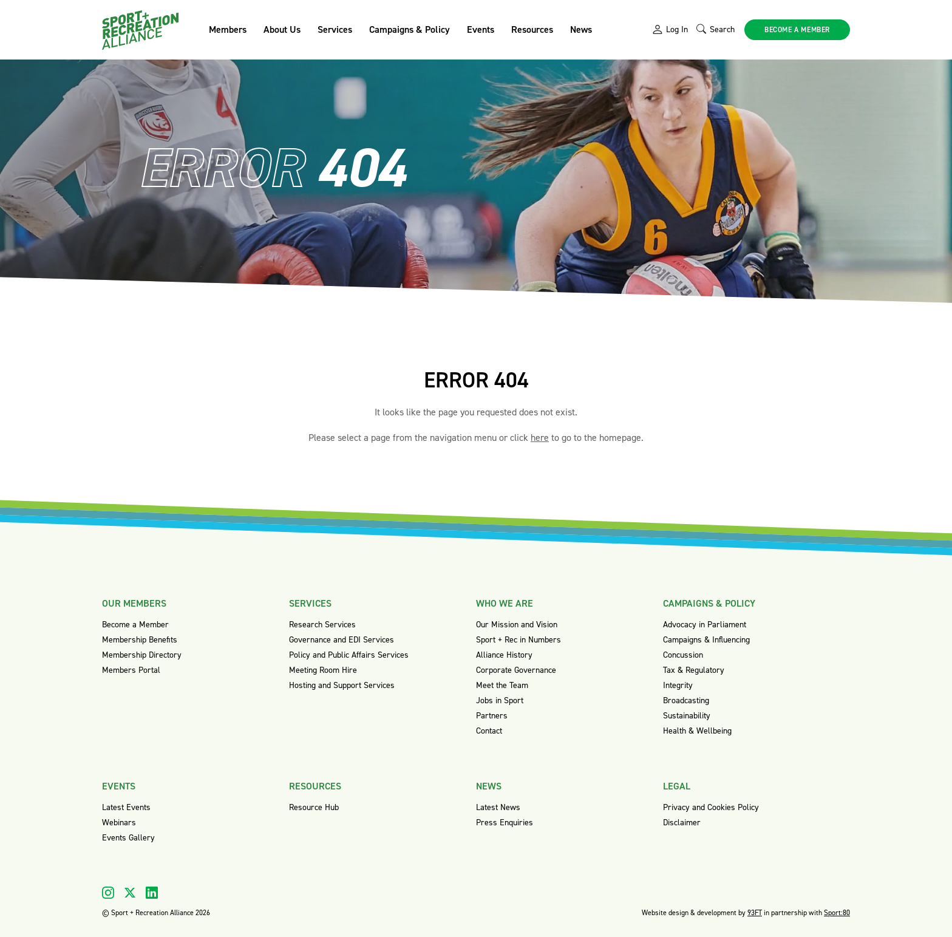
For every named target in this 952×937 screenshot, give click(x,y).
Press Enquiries (504, 822)
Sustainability (686, 715)
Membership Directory (142, 655)
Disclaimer (682, 822)
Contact (489, 731)
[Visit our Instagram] (108, 893)
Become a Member (135, 624)
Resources (532, 29)
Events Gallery (128, 837)
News (581, 29)
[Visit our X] (130, 893)
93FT (754, 913)
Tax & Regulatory (693, 670)
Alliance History (504, 655)
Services (335, 29)
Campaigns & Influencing (706, 640)
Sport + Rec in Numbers (518, 640)
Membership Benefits (139, 640)
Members (227, 29)
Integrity (678, 685)
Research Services (322, 624)
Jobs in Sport (499, 700)
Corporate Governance (516, 670)
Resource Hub (314, 807)
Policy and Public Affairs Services (349, 655)
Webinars (119, 822)
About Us (282, 29)
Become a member (797, 30)
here (540, 437)
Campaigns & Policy (409, 29)
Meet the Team (502, 685)
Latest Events (126, 807)
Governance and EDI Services (341, 640)
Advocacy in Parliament (704, 624)
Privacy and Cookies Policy (711, 807)
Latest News (498, 807)
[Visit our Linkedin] (152, 893)
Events (480, 29)
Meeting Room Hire (323, 670)
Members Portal (131, 670)
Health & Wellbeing (697, 731)
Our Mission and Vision (516, 624)
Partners (492, 715)
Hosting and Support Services (342, 685)
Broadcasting (686, 700)
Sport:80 (837, 913)
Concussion (683, 655)
